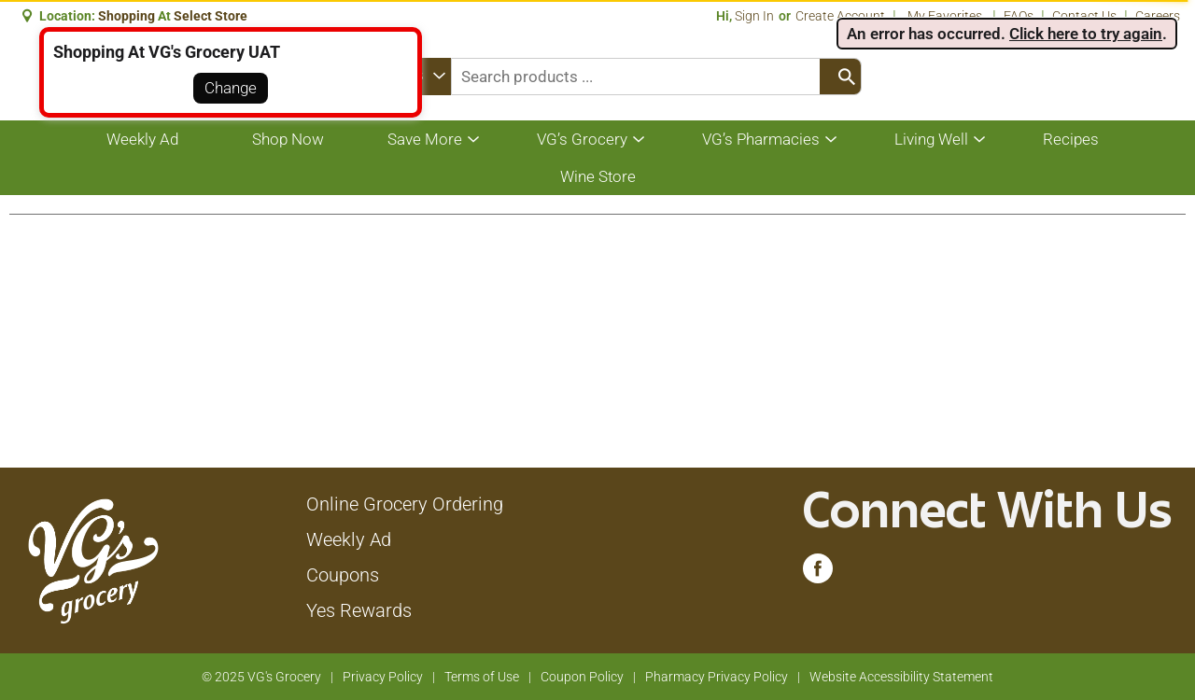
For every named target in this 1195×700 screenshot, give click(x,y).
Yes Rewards (359, 610)
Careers (1157, 15)
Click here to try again (1085, 33)
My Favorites (946, 15)
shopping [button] (126, 15)
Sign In (754, 15)
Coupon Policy (582, 676)
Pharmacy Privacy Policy (716, 676)
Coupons (342, 575)
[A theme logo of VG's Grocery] (92, 559)
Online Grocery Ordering (404, 504)
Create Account (840, 15)
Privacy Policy (383, 676)
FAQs (1018, 15)
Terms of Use (481, 676)
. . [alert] (1007, 33)
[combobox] (656, 76)
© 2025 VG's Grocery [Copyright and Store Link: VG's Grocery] (261, 676)
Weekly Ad (348, 539)
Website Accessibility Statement (901, 676)
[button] (212, 15)
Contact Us (1084, 15)
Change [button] (230, 87)
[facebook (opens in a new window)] (818, 573)
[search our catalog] (840, 76)
